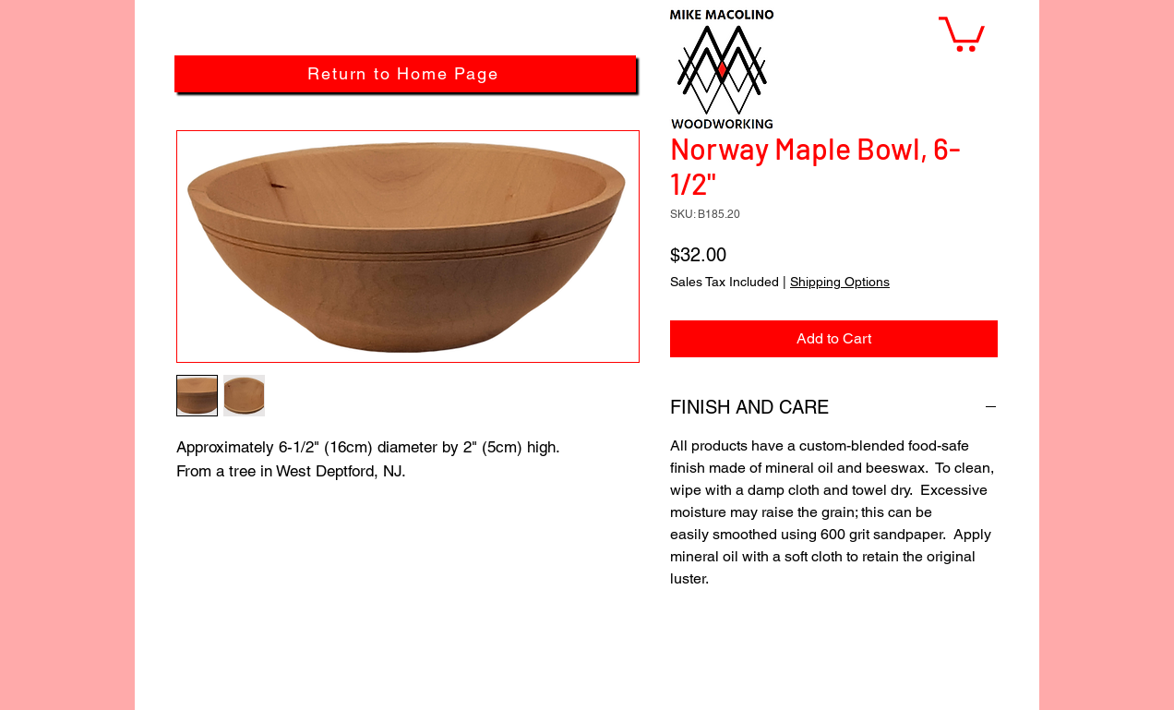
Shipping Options (840, 281)
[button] (962, 32)
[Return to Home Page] (405, 73)
